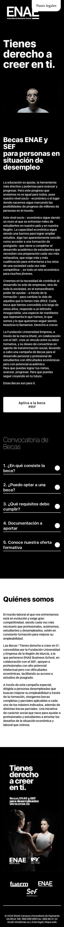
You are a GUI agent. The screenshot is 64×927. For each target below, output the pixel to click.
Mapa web (51, 922)
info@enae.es (22, 922)
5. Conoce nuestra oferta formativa (27, 545)
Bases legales (46, 5)
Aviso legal (37, 922)
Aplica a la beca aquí (32, 404)
